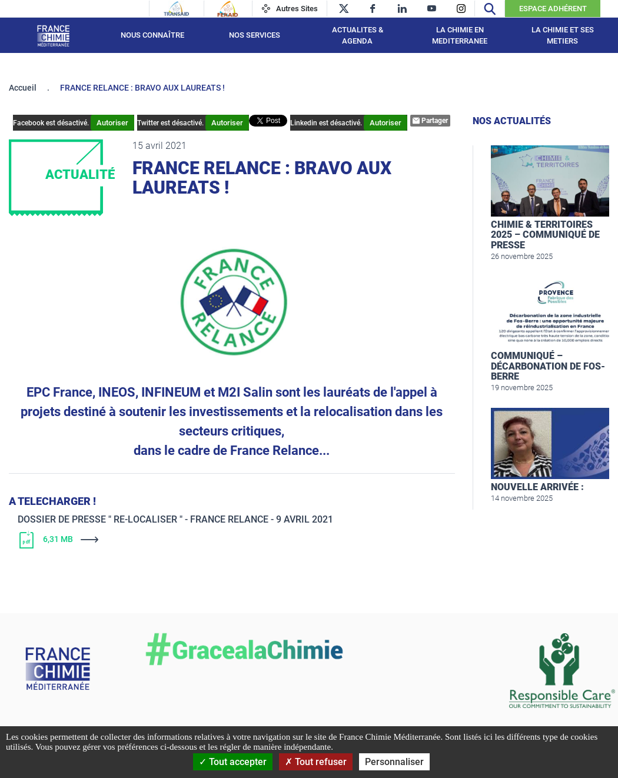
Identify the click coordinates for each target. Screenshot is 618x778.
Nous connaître (152, 35)
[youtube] (431, 8)
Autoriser (112, 122)
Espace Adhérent (553, 8)
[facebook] (373, 8)
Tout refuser (316, 761)
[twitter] (343, 8)
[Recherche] (489, 8)
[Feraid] (227, 9)
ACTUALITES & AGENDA (357, 35)
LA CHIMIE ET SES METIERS (562, 35)
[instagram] (461, 8)
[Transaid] (176, 9)
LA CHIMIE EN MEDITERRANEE (459, 35)
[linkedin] (402, 8)
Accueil (22, 87)
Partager (430, 121)
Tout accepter (233, 761)
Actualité (80, 174)
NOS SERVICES (254, 35)
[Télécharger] (191, 539)
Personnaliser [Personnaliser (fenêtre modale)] (394, 761)
